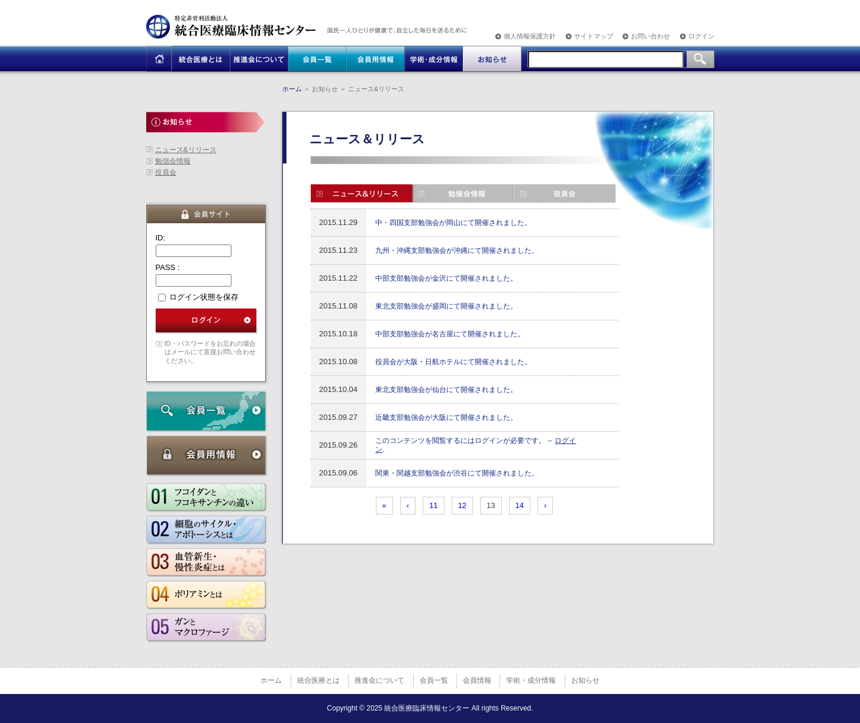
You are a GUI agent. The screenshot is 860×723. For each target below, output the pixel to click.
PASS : (168, 267)
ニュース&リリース (186, 150)
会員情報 (477, 680)
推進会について (379, 680)
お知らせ (585, 680)
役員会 (165, 172)
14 (520, 505)
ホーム (292, 88)
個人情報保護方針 (530, 36)
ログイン (701, 36)
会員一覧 (434, 680)
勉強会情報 (173, 161)
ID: (161, 237)
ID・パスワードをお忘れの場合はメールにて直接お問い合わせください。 (210, 352)
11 (433, 505)
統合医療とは (318, 680)
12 (462, 505)
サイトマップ (593, 36)
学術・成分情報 (531, 680)
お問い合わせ (650, 36)
